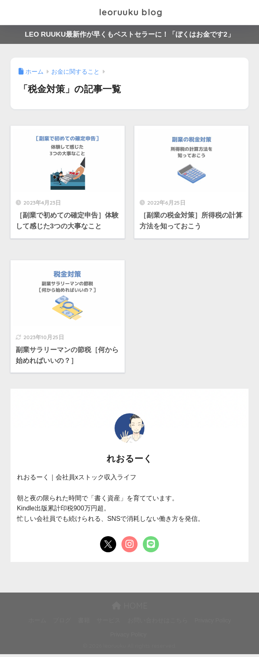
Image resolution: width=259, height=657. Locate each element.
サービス (108, 623)
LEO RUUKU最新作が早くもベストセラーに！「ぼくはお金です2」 (129, 34)
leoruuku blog (130, 12)
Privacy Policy (212, 623)
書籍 (84, 623)
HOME (130, 608)
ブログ (62, 623)
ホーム (37, 623)
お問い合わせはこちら (157, 623)
